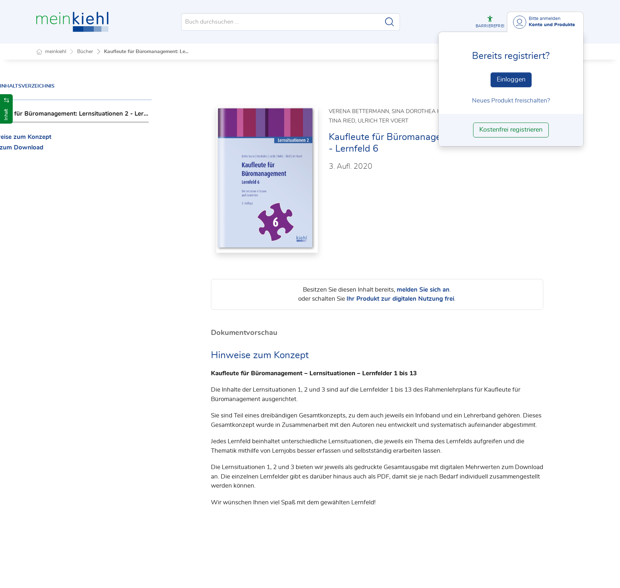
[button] (489, 22)
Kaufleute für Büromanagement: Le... (146, 51)
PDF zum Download (71, 147)
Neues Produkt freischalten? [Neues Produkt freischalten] (511, 100)
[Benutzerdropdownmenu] (545, 22)
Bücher (85, 51)
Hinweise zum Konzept (75, 137)
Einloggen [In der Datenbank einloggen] (511, 79)
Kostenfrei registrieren (511, 130)
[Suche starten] (389, 22)
